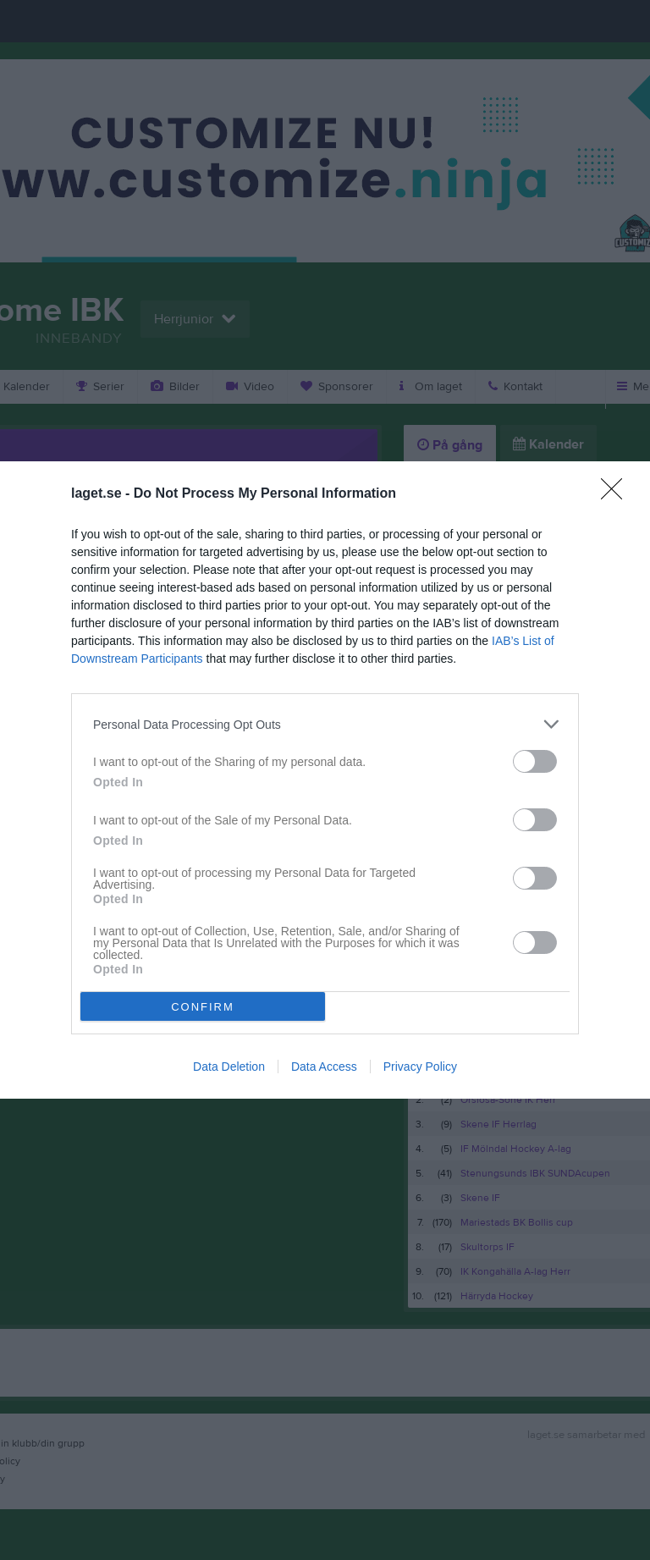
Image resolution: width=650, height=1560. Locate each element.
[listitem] (325, 724)
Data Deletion (229, 1066)
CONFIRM (202, 1006)
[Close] (617, 494)
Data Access (324, 1066)
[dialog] (325, 780)
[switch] (535, 761)
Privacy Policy (420, 1066)
